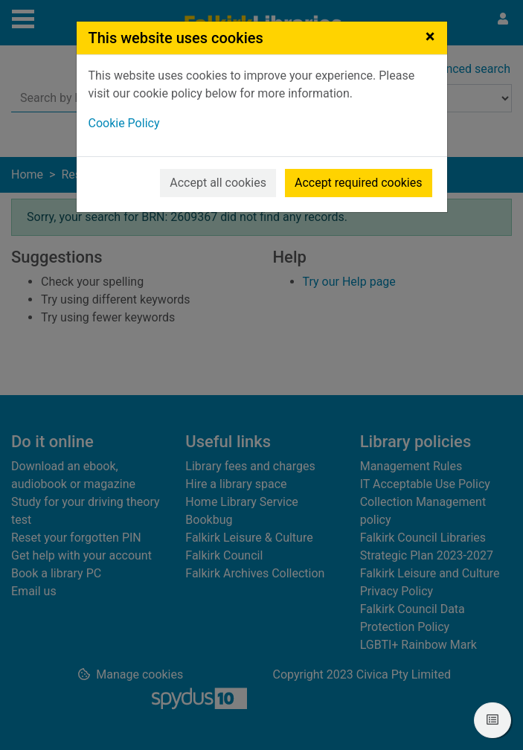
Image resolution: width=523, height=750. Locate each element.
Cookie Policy (124, 123)
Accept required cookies (359, 183)
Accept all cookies (218, 183)
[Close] (430, 36)
